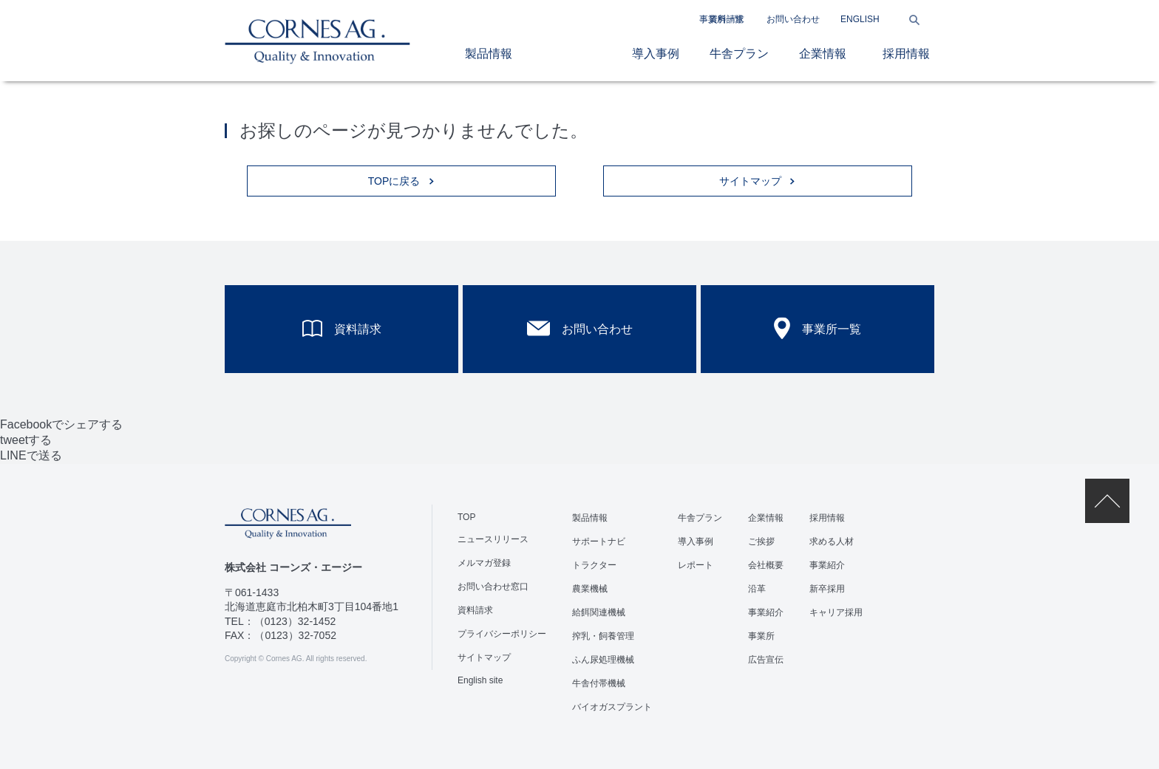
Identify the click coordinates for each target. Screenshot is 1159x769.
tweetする (26, 440)
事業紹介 (766, 612)
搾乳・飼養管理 (603, 636)
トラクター (594, 565)
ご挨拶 (761, 541)
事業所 (761, 636)
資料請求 (726, 19)
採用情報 (906, 53)
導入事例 (655, 53)
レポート (695, 565)
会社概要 (766, 565)
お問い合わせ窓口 (493, 586)
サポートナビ (598, 541)
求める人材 (831, 541)
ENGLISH (860, 19)
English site (480, 680)
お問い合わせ (793, 19)
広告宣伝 (766, 659)
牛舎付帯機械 (598, 683)
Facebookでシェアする (61, 424)
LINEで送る (31, 455)
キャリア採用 (836, 612)
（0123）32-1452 (295, 621)
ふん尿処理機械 (603, 659)
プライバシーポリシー (502, 634)
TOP (466, 517)
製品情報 (488, 53)
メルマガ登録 (484, 563)
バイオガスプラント (612, 707)
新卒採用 (827, 589)
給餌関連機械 (598, 612)
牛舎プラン (739, 53)
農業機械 (590, 589)
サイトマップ (484, 657)
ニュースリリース (493, 539)
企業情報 (822, 53)
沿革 (757, 589)
